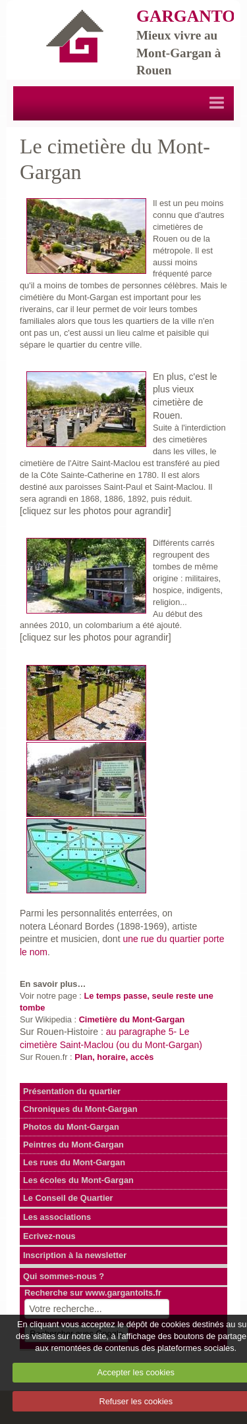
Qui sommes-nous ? (63, 1276)
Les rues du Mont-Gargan (74, 1162)
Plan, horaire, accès (113, 1057)
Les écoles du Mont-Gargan (78, 1180)
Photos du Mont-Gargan (71, 1127)
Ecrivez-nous (49, 1236)
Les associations (57, 1217)
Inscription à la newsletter (74, 1255)
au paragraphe (137, 1031)
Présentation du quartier (72, 1091)
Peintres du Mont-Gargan (73, 1144)
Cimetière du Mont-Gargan (132, 1019)
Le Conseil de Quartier (68, 1198)
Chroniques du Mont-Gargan (80, 1109)
